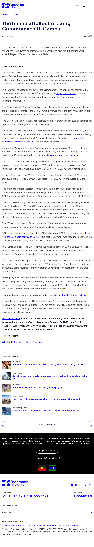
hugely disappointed (66, 93)
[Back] (11, 15)
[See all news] (47, 424)
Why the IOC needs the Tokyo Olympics (22, 342)
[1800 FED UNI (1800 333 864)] (25, 496)
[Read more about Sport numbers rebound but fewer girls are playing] (37, 387)
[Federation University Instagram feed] (81, 485)
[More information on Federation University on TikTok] (89, 485)
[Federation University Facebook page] (76, 485)
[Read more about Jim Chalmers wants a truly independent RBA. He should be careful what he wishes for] (52, 377)
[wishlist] (77, 6)
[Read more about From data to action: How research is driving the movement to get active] (48, 364)
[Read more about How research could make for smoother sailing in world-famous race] (46, 410)
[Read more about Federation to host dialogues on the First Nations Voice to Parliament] (46, 399)
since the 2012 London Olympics (72, 295)
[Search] (84, 6)
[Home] (13, 6)
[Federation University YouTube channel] (72, 485)
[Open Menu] (91, 6)
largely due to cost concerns (63, 155)
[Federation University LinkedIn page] (85, 485)
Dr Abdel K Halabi (11, 318)
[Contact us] (83, 496)
